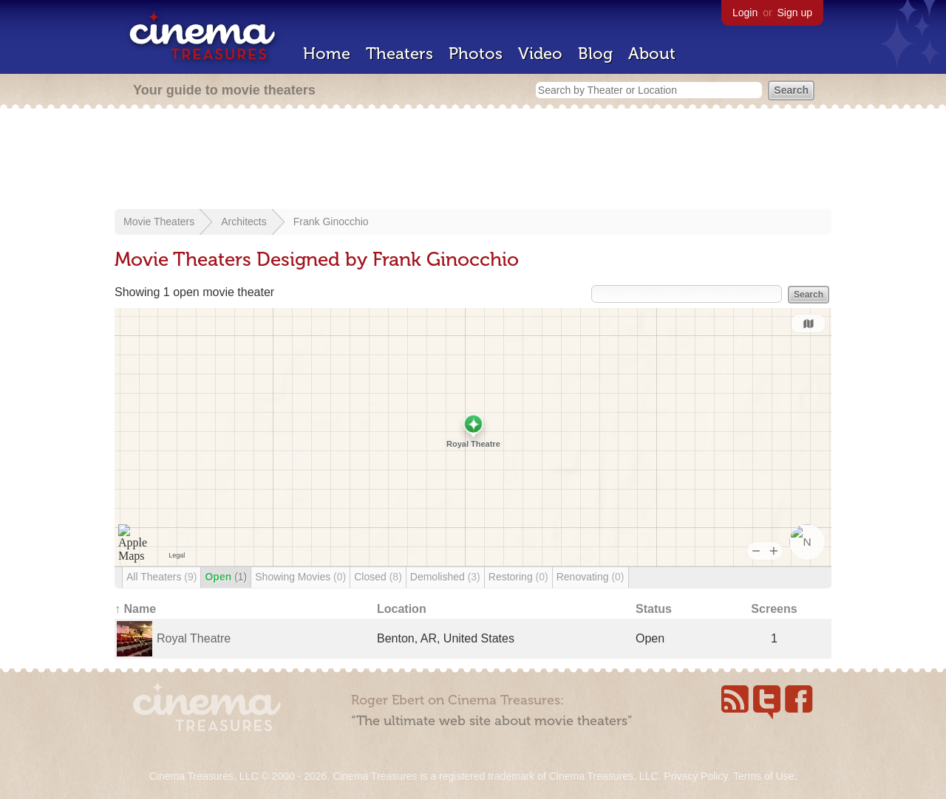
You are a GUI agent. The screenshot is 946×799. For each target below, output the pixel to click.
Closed (378, 577)
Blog (595, 54)
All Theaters (161, 577)
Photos (476, 54)
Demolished (445, 577)
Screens (774, 609)
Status (654, 609)
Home (326, 54)
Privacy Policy (695, 776)
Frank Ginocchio (331, 221)
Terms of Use (763, 776)
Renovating (591, 577)
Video (540, 54)
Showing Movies (300, 577)
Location (401, 609)
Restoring (518, 577)
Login (745, 12)
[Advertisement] (473, 160)
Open (226, 577)
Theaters (399, 54)
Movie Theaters (158, 221)
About (652, 54)
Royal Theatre (194, 638)
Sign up (794, 12)
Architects (243, 221)
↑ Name (135, 609)
